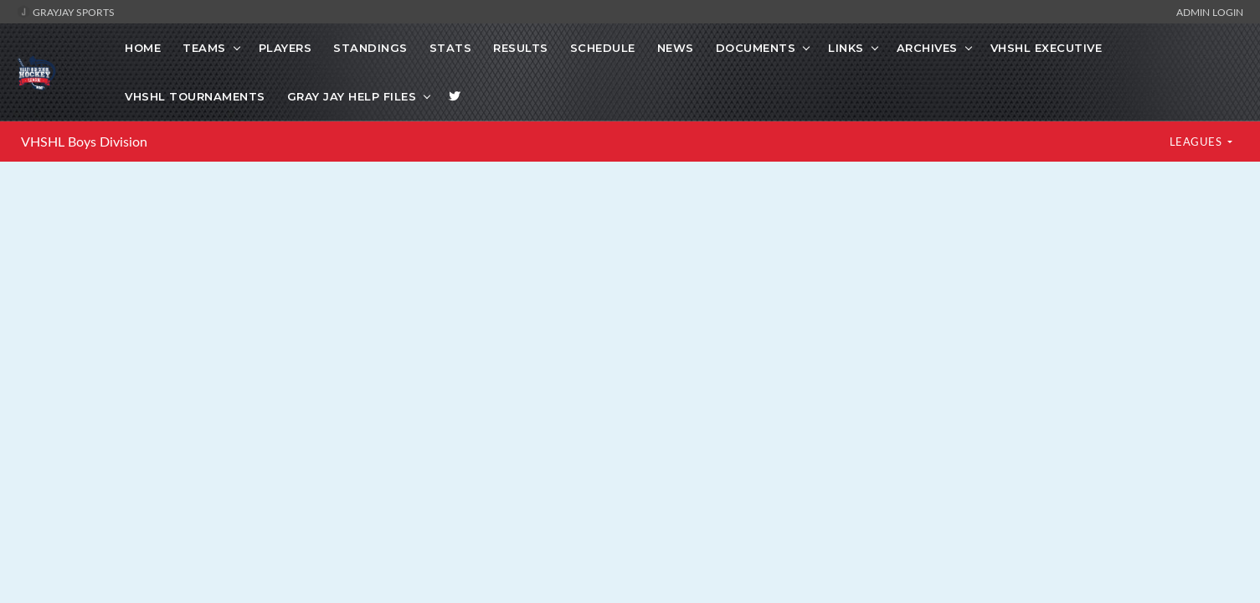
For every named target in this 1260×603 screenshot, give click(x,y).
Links (846, 47)
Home (143, 47)
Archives (927, 47)
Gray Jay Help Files (352, 96)
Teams (204, 47)
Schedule (602, 47)
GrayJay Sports (66, 11)
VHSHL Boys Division (84, 141)
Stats (450, 47)
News (675, 47)
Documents (756, 47)
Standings (370, 47)
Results (520, 47)
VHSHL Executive (1046, 47)
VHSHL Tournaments (195, 96)
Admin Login (1209, 11)
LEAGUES (1197, 141)
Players (285, 47)
